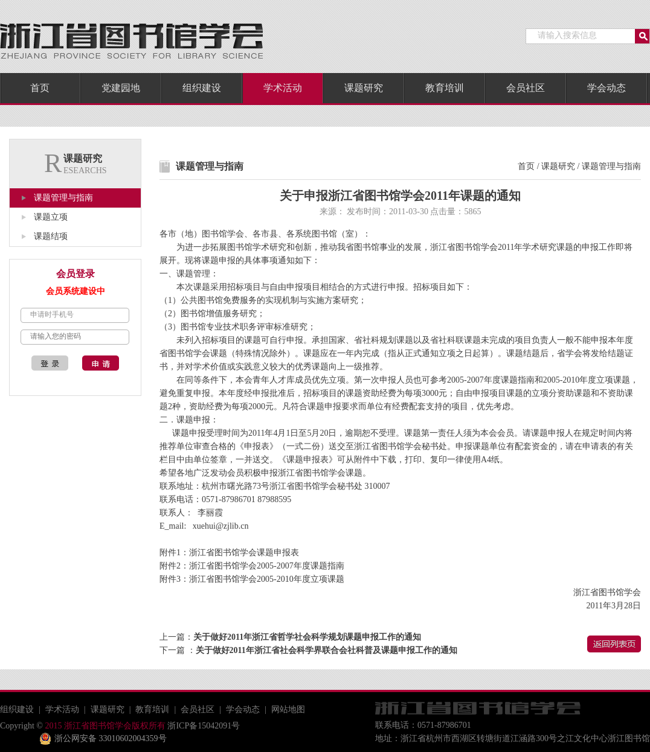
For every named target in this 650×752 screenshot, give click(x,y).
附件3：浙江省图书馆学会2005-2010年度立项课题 (251, 579)
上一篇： (290, 637)
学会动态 (606, 88)
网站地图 (288, 709)
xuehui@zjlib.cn (221, 526)
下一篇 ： (308, 650)
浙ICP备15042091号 (203, 725)
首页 (40, 88)
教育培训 (444, 88)
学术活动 (282, 88)
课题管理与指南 (63, 197)
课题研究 (363, 88)
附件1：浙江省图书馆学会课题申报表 (229, 552)
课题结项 (51, 236)
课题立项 (51, 216)
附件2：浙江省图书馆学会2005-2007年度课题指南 (251, 565)
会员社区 (525, 88)
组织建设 (201, 88)
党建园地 (120, 88)
